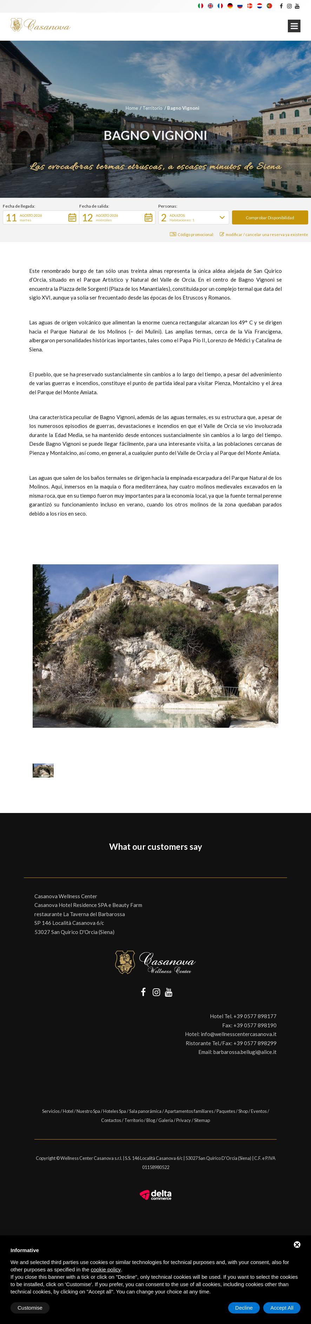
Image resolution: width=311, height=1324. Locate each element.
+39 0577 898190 (255, 1025)
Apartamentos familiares (189, 1111)
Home (132, 108)
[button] (41, 217)
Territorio (153, 108)
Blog (150, 1120)
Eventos (259, 1111)
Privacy (183, 1120)
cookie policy (106, 1269)
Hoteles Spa (114, 1111)
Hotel (68, 1111)
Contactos (111, 1120)
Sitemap (202, 1120)
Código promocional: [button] (192, 234)
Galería (165, 1120)
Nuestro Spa (88, 1111)
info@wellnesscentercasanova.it (239, 1034)
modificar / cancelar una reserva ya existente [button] (264, 234)
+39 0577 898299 (255, 1043)
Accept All (281, 1308)
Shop (243, 1111)
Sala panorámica (145, 1111)
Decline (244, 1308)
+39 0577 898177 (255, 1016)
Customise (30, 1308)
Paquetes (226, 1111)
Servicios (51, 1111)
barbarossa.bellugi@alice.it (245, 1052)
